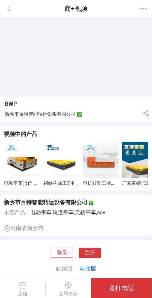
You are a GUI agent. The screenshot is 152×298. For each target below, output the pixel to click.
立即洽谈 (68, 289)
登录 (62, 253)
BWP (11, 103)
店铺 (23, 289)
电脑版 (88, 268)
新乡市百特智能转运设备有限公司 (45, 202)
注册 (90, 253)
